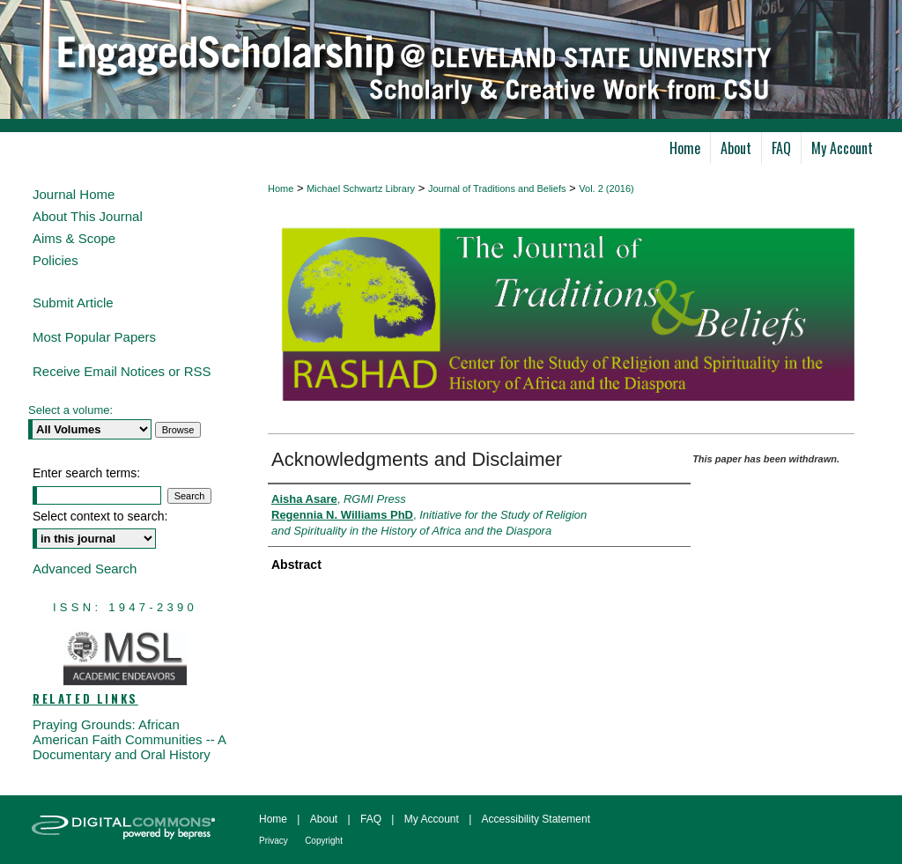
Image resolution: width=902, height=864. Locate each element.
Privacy (273, 841)
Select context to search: (100, 516)
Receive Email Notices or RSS (122, 371)
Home (280, 188)
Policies (55, 260)
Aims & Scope (74, 238)
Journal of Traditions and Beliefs (497, 188)
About (323, 819)
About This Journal (88, 216)
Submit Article (73, 302)
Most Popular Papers (94, 336)
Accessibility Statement (536, 819)
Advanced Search (85, 568)
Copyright (324, 841)
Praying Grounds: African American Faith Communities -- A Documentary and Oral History (129, 739)
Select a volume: (70, 410)
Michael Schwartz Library (361, 188)
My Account (431, 819)
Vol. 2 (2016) (606, 188)
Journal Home (74, 194)
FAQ (370, 819)
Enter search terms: (86, 473)
